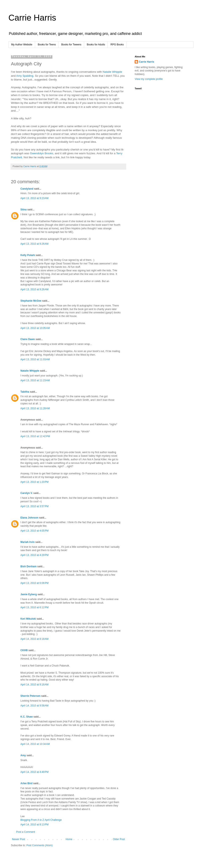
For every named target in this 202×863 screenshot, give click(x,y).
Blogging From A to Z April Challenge (41, 819)
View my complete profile (149, 79)
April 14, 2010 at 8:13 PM (34, 824)
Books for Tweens (71, 44)
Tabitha (24, 391)
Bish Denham (28, 566)
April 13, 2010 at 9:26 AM (34, 243)
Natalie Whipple (112, 71)
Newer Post (18, 839)
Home (69, 839)
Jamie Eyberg (28, 594)
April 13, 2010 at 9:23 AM (34, 198)
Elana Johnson (29, 517)
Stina (23, 209)
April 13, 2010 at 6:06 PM (34, 583)
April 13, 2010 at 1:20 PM (34, 481)
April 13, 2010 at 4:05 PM (34, 530)
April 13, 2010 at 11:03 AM (35, 359)
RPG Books (117, 44)
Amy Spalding (24, 75)
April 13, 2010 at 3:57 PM (34, 506)
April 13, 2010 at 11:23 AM (35, 380)
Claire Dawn (27, 339)
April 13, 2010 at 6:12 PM (34, 607)
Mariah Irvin (27, 542)
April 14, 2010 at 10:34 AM (35, 744)
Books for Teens (47, 44)
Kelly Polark (27, 255)
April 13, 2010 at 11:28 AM (35, 408)
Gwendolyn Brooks (41, 153)
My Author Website (21, 44)
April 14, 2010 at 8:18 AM (34, 638)
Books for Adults (96, 44)
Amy (23, 755)
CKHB (24, 650)
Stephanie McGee (30, 300)
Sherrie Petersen (30, 695)
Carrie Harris (32, 17)
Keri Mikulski (28, 618)
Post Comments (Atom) (39, 845)
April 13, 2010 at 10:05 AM (35, 328)
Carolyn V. (26, 493)
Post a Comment (25, 831)
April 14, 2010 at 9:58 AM (34, 705)
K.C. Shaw (26, 716)
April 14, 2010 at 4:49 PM (34, 772)
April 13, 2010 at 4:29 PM (34, 555)
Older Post (119, 839)
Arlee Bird (26, 783)
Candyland (26, 188)
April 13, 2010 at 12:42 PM (35, 436)
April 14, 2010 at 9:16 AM (34, 684)
